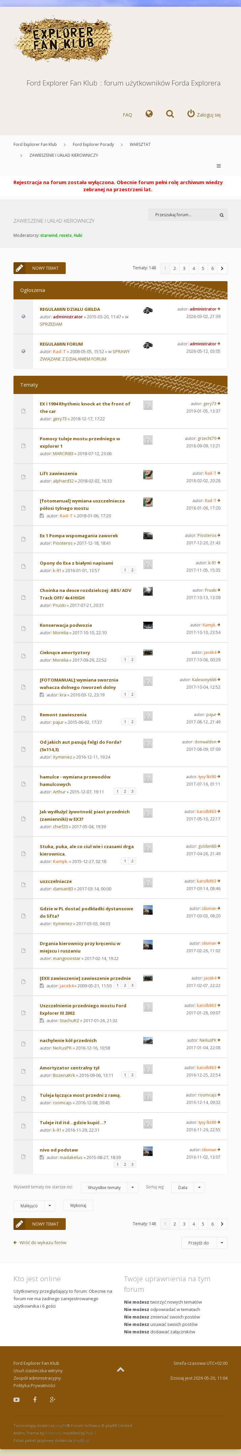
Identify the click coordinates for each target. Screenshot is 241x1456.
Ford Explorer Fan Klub (35, 144)
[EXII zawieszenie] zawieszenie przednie (85, 978)
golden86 (207, 846)
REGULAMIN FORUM (61, 344)
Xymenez (62, 757)
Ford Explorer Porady (93, 144)
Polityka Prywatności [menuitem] (34, 1385)
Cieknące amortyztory (65, 652)
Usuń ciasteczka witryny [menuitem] (38, 1370)
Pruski (59, 605)
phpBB (61, 1425)
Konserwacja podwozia (66, 625)
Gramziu (53, 1432)
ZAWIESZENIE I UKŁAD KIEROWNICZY (63, 155)
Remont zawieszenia (63, 715)
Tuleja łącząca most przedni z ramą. (80, 1095)
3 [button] (184, 268)
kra (63, 695)
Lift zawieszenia (58, 473)
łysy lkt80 (207, 777)
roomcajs (62, 1103)
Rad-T (59, 351)
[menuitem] (149, 115)
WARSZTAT (140, 144)
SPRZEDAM (51, 324)
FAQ (127, 115)
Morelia (60, 633)
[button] (222, 268)
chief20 (60, 826)
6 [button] (212, 268)
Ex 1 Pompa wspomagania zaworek (79, 536)
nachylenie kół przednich (68, 1040)
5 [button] (203, 268)
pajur (58, 722)
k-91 (57, 570)
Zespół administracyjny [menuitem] (37, 1378)
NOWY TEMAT (36, 268)
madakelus (71, 1157)
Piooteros (63, 543)
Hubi (78, 235)
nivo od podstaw (59, 1150)
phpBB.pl (81, 1440)
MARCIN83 (63, 453)
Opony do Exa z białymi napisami (76, 563)
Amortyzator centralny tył (69, 1068)
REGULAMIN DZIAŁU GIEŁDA (70, 309)
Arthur (59, 792)
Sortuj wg (175, 1187)
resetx (65, 235)
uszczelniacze (56, 881)
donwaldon (205, 742)
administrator (68, 317)
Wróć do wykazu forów (43, 1242)
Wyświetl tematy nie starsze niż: (75, 1187)
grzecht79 (207, 438)
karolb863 (206, 811)
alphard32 (63, 481)
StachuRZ (69, 1020)
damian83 (63, 889)
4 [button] (193, 268)
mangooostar (67, 958)
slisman (209, 908)
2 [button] (175, 268)
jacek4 (210, 652)
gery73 (60, 419)
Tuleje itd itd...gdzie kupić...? (73, 1122)
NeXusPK (62, 1048)
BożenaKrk (64, 1075)
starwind (48, 235)
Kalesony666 (204, 680)
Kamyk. (209, 625)
